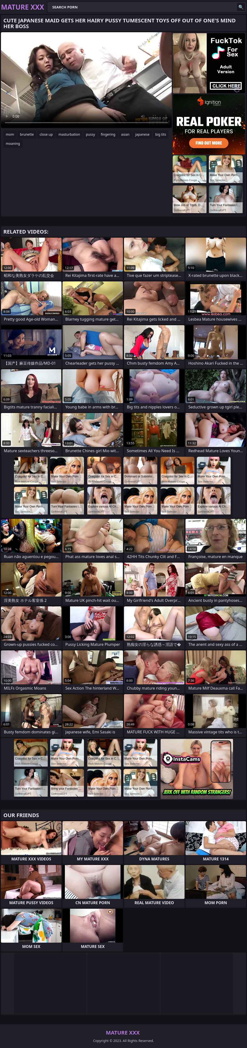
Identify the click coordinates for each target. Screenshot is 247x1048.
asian (125, 134)
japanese (142, 134)
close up (46, 134)
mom (10, 134)
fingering (108, 134)
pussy (90, 134)
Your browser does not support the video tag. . (86, 80)
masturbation (69, 134)
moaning (13, 143)
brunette (27, 134)
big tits (160, 134)
